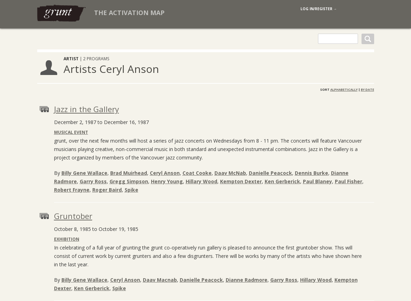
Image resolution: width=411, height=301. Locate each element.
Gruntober (73, 216)
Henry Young (167, 181)
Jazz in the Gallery (86, 109)
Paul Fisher (348, 181)
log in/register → (318, 8)
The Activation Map (129, 12)
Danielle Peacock (270, 173)
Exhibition (66, 239)
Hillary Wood (201, 181)
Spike (131, 189)
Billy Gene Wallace (84, 173)
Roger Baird (107, 189)
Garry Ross (93, 181)
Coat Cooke (197, 173)
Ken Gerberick (282, 181)
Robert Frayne (72, 189)
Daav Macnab (160, 279)
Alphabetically (344, 89)
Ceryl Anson (165, 173)
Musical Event (71, 132)
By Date (367, 89)
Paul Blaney (317, 181)
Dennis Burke (311, 173)
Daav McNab (230, 173)
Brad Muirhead (128, 173)
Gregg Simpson (129, 181)
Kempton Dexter (241, 181)
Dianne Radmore (246, 279)
